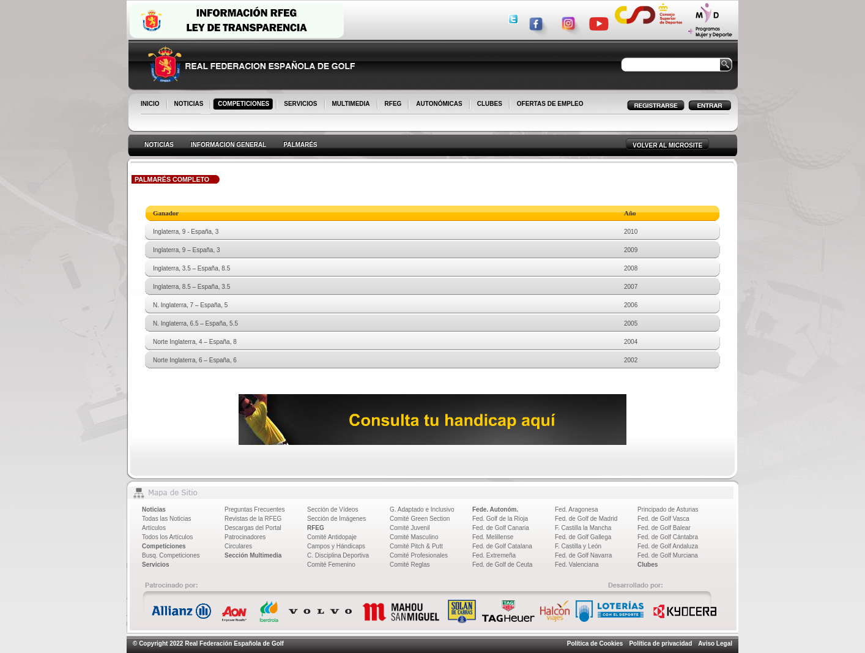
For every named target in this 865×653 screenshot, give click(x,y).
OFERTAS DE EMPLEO (550, 103)
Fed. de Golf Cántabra (667, 537)
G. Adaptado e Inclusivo (422, 509)
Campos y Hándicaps (336, 546)
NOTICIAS (190, 104)
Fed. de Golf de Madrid (586, 518)
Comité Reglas (410, 564)
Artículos (154, 527)
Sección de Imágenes (336, 518)
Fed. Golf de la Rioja (500, 518)
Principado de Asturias (668, 509)
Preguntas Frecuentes (254, 509)
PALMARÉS (300, 144)
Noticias (154, 509)
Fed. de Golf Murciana (667, 555)
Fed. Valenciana (577, 564)
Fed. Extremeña (494, 555)
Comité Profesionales (419, 555)
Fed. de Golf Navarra (583, 555)
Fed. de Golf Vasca (663, 518)
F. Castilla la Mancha (583, 527)
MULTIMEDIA (352, 104)
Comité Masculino (414, 537)
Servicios (155, 564)
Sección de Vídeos (332, 509)
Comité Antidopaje (332, 537)
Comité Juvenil (410, 527)
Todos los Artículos (167, 537)
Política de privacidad (660, 643)
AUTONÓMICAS (439, 103)
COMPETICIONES (244, 104)
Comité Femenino (331, 564)
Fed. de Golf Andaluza (667, 546)
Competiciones (164, 546)
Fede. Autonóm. (495, 509)
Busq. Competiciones (171, 555)
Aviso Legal (715, 643)
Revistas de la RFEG (253, 518)
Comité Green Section (420, 518)
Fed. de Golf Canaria (500, 527)
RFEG (394, 104)
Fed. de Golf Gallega (583, 537)
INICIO (151, 104)
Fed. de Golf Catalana (502, 546)
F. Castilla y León (578, 546)
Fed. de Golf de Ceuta (502, 564)
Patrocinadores (245, 537)
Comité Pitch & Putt (416, 546)
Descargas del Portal (253, 527)
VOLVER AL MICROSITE (667, 145)
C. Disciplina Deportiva (338, 555)
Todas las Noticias (166, 518)
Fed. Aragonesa (576, 509)
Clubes (647, 564)
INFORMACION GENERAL (228, 144)
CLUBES (489, 103)
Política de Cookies (595, 643)
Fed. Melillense (492, 537)
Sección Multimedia (253, 555)
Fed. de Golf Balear (664, 527)
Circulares (238, 546)
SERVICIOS (301, 104)
